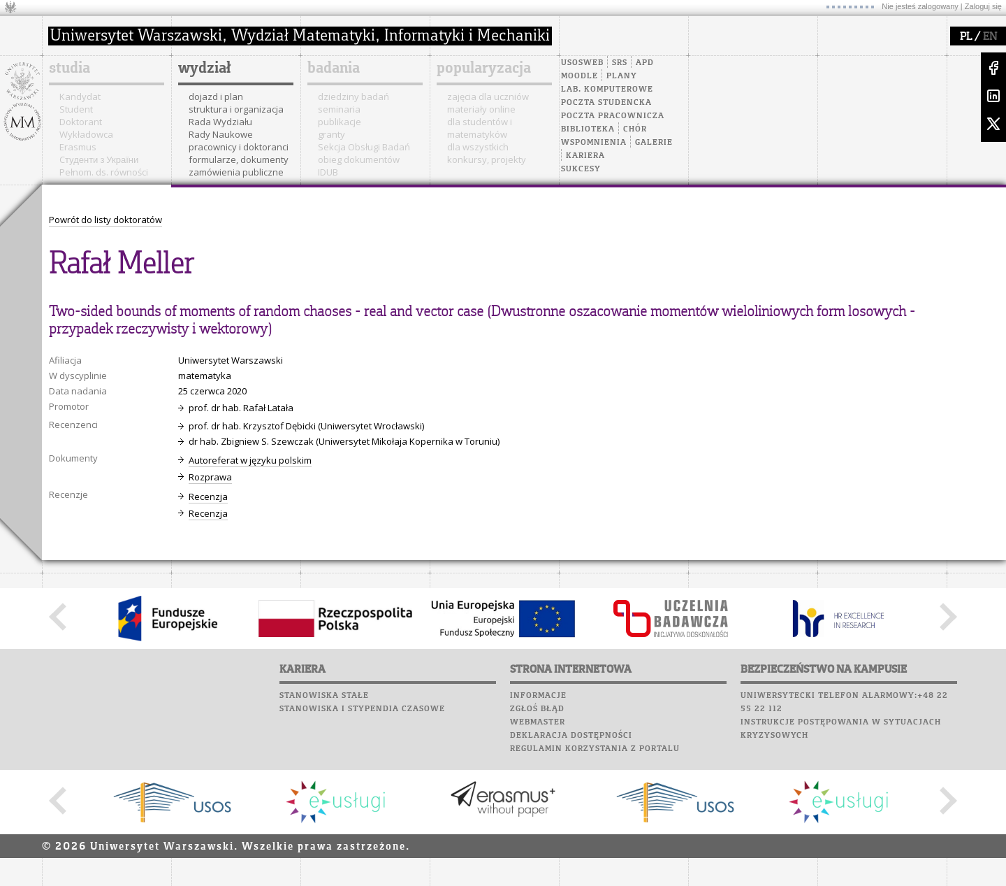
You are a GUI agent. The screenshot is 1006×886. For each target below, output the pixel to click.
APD (645, 63)
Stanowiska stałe (324, 696)
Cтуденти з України (98, 159)
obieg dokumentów (359, 159)
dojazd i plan (216, 96)
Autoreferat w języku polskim (250, 460)
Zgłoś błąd (537, 709)
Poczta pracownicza (612, 116)
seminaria (339, 109)
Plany (621, 76)
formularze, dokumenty (239, 159)
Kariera (585, 156)
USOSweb (582, 63)
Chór (635, 129)
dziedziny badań (353, 96)
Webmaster (537, 722)
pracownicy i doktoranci (239, 147)
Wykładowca (86, 134)
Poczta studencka (606, 103)
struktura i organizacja (236, 109)
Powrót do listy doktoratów (105, 219)
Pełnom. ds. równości (103, 172)
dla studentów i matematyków (479, 128)
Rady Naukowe (221, 134)
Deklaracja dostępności (571, 735)
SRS (619, 63)
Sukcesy (581, 169)
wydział (204, 68)
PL (966, 37)
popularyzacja (484, 68)
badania (333, 68)
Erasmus (77, 147)
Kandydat (80, 96)
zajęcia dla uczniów (488, 96)
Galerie (654, 142)
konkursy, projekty (486, 159)
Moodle (579, 76)
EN (990, 37)
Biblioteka (588, 129)
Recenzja (208, 496)
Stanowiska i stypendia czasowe (362, 709)
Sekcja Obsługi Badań (364, 147)
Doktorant (80, 121)
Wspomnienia (594, 142)
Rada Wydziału (220, 121)
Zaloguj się (983, 6)
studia (69, 68)
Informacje (538, 696)
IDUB (328, 172)
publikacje (339, 121)
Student (76, 109)
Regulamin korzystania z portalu (595, 749)
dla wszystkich (478, 147)
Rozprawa (210, 477)
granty (331, 134)
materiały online (481, 109)
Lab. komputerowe (607, 89)
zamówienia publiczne (236, 172)
